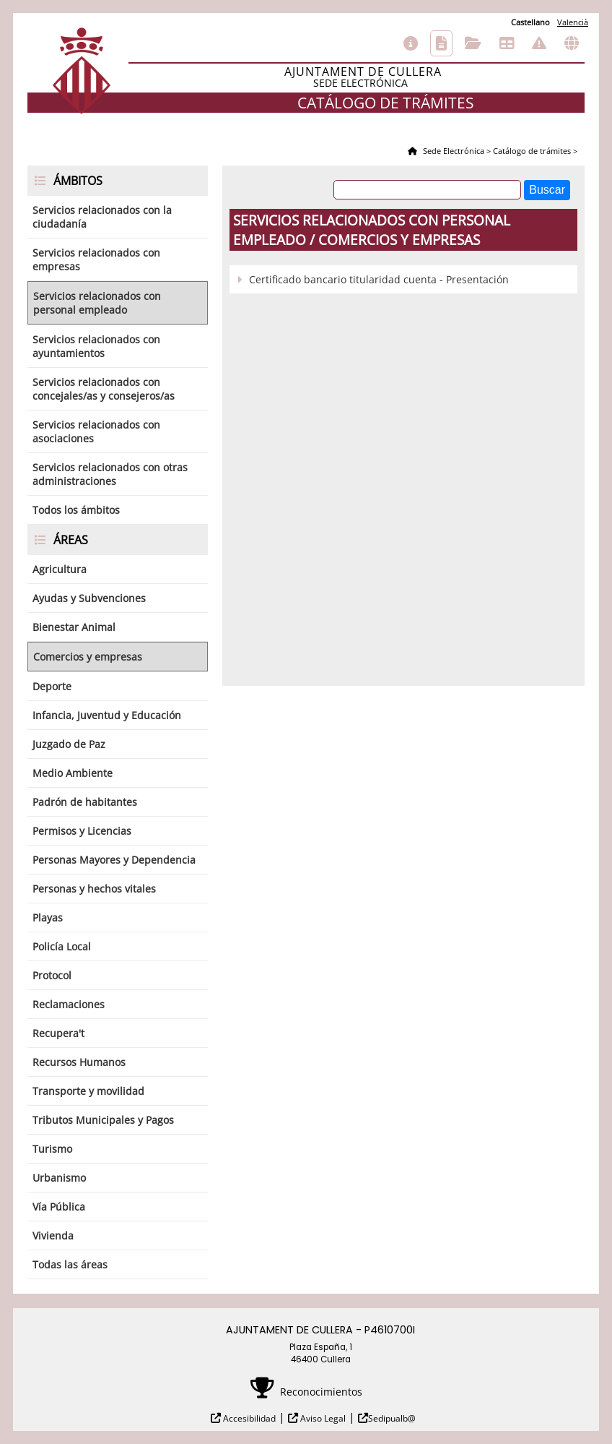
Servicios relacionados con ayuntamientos (96, 346)
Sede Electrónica (452, 150)
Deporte (51, 686)
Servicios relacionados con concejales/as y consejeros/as (103, 389)
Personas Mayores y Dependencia (114, 860)
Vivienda (53, 1235)
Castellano (530, 22)
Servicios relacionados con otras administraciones (110, 474)
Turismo (52, 1149)
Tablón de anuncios (507, 43)
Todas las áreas (70, 1264)
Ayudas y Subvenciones (89, 598)
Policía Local (61, 946)
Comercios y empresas (87, 656)
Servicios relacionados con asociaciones (96, 431)
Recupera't (58, 1033)
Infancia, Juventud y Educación (106, 715)
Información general (411, 43)
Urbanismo (59, 1178)
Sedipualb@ (392, 1418)
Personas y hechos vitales (94, 888)
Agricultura (59, 569)
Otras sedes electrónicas (572, 43)
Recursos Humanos (79, 1062)
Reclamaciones (68, 1004)
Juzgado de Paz (68, 744)
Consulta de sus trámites (473, 43)
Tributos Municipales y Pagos (103, 1120)
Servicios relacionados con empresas (96, 259)
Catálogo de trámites (441, 43)
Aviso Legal (322, 1418)
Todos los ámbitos (76, 510)
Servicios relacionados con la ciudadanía (102, 217)
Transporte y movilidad (88, 1091)
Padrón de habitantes (84, 802)
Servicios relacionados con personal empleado (97, 303)
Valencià (572, 22)
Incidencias (539, 43)
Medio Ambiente (72, 773)
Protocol (51, 975)
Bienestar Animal (73, 627)
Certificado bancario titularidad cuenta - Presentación (379, 279)
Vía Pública (58, 1206)
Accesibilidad (248, 1418)
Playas (47, 917)
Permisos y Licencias (81, 831)
